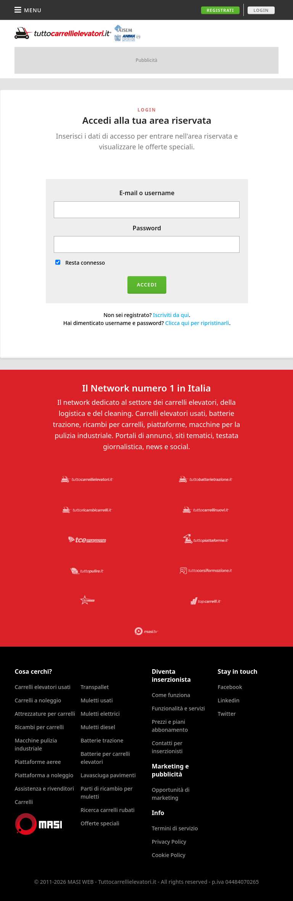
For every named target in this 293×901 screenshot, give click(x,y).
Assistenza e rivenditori (44, 788)
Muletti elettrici (100, 713)
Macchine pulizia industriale (35, 744)
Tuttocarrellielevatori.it (77, 33)
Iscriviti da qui (171, 315)
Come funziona (171, 695)
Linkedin (229, 700)
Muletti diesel (97, 727)
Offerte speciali (99, 823)
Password (147, 228)
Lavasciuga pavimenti (108, 775)
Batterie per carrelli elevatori (105, 757)
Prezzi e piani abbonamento (170, 725)
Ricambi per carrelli (39, 727)
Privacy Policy (169, 841)
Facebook (230, 687)
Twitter (227, 713)
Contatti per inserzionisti (167, 747)
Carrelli (23, 802)
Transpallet (94, 687)
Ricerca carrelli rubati (107, 810)
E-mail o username (147, 193)
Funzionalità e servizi (178, 708)
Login (261, 10)
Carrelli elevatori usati (42, 687)
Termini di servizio (175, 828)
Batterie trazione (101, 740)
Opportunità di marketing (171, 793)
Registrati (220, 10)
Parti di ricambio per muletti (106, 792)
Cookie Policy (168, 855)
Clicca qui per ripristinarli (197, 323)
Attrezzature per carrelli (44, 713)
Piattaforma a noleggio (43, 775)
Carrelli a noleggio (37, 700)
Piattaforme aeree (37, 761)
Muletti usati (96, 700)
